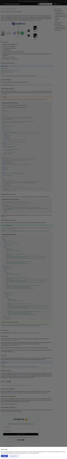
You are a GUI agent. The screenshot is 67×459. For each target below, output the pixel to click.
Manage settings (13, 456)
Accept (4, 456)
